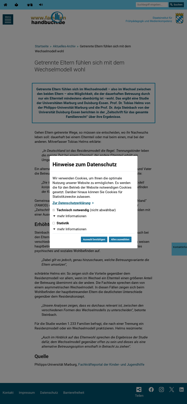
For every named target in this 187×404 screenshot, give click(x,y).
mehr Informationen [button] (71, 216)
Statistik (61, 223)
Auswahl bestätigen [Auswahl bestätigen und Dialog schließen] (94, 239)
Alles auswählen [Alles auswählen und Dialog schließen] (120, 239)
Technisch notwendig (84, 210)
